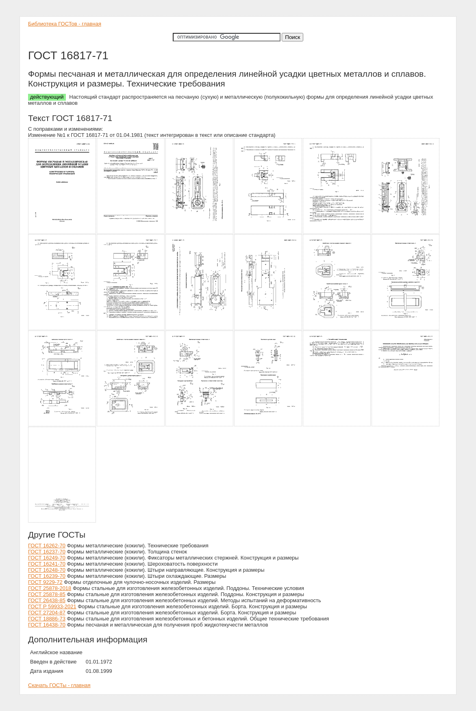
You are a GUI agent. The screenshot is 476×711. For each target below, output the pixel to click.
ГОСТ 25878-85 (46, 594)
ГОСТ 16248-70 (46, 570)
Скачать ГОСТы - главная (59, 685)
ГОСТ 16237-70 (46, 552)
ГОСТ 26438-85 (46, 600)
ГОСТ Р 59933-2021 (52, 606)
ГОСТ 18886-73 (46, 619)
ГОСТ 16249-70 (46, 558)
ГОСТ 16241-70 (46, 564)
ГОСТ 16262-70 (46, 545)
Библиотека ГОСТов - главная (64, 24)
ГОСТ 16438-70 (46, 625)
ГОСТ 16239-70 (46, 576)
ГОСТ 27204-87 (46, 612)
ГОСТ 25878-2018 (49, 588)
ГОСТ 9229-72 (45, 582)
